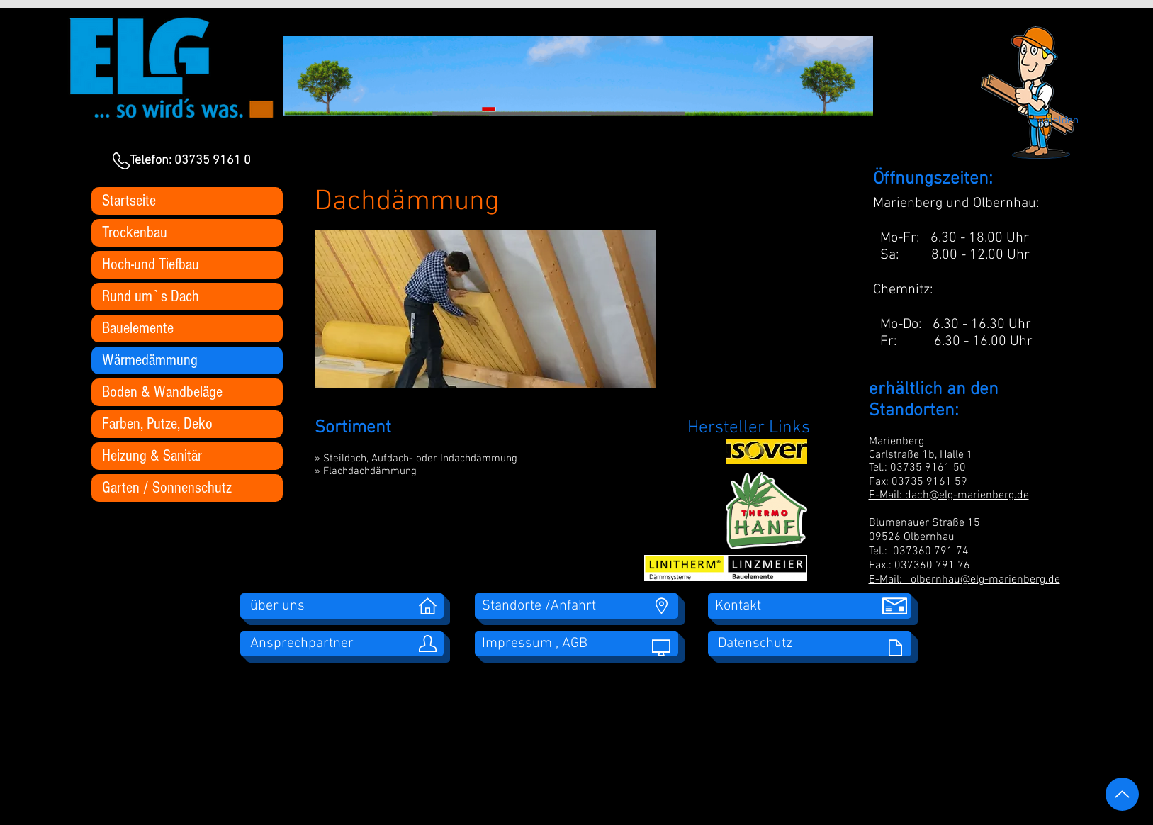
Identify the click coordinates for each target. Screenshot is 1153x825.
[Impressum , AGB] (576, 643)
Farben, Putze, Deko (157, 424)
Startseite (129, 200)
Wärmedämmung (150, 360)
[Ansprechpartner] (342, 643)
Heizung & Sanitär (152, 456)
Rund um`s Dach (150, 296)
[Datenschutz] (809, 643)
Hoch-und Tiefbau (150, 264)
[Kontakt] (809, 606)
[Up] (1122, 794)
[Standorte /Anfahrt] (576, 606)
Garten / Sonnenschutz (167, 487)
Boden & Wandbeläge (162, 392)
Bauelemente (138, 328)
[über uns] (342, 606)
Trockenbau (134, 232)
